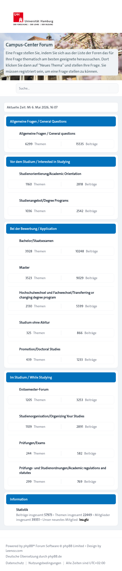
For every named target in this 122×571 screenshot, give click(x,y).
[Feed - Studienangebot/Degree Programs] (110, 200)
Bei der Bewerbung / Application (33, 228)
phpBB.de (55, 556)
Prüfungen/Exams (32, 443)
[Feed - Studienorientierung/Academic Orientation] (110, 174)
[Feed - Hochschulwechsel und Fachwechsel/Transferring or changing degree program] (110, 294)
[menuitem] (15, 563)
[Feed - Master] (110, 267)
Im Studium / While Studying (31, 377)
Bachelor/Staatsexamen (36, 240)
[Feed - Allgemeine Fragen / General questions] (110, 133)
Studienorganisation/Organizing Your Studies (51, 416)
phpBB (28, 546)
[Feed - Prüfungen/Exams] (110, 443)
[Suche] (105, 88)
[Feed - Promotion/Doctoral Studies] (110, 349)
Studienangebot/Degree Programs (43, 200)
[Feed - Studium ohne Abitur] (110, 322)
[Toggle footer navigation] (6, 534)
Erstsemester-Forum (33, 389)
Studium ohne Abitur (34, 322)
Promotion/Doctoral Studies (39, 349)
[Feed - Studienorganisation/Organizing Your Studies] (110, 416)
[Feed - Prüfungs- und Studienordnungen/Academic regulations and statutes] (110, 470)
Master (24, 267)
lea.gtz (84, 519)
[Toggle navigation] (116, 16)
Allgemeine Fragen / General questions (47, 133)
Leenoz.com (14, 550)
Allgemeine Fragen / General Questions (38, 121)
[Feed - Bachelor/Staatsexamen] (110, 241)
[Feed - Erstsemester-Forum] (110, 389)
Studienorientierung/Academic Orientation (50, 173)
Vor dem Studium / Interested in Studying (40, 161)
